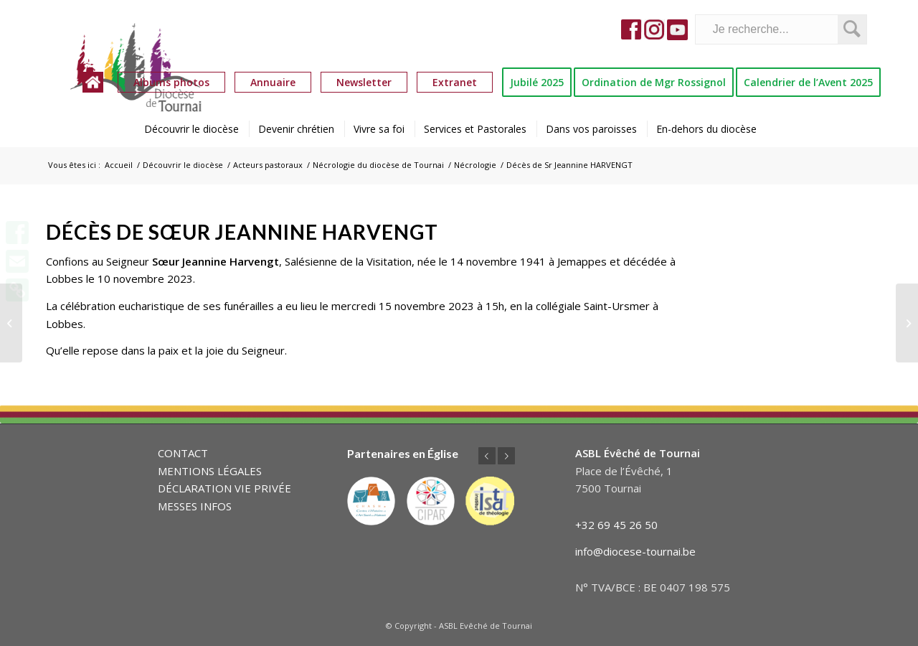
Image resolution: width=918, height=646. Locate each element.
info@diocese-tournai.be (635, 551)
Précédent (487, 455)
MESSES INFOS (195, 506)
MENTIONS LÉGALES (210, 471)
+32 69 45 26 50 (616, 525)
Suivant (506, 455)
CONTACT (183, 453)
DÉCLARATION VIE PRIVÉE (224, 488)
